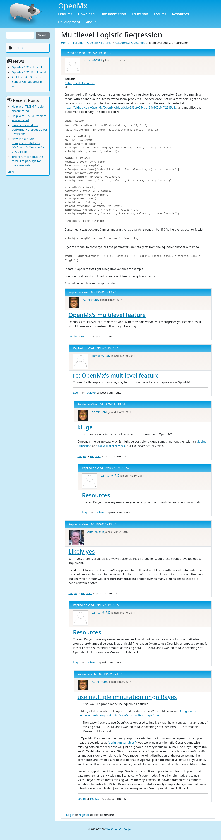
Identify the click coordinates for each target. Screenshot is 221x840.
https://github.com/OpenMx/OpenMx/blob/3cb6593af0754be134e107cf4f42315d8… (121, 107)
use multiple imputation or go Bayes (127, 697)
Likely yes (82, 551)
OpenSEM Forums (99, 43)
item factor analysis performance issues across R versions (29, 129)
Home (65, 43)
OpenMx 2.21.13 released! (29, 72)
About (91, 22)
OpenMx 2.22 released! (27, 67)
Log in (73, 336)
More (11, 172)
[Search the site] (20, 35)
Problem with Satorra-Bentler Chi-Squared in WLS (27, 81)
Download (86, 13)
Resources (180, 13)
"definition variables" (122, 743)
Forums (160, 13)
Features (65, 13)
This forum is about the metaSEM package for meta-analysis (27, 161)
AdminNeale (95, 532)
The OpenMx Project (119, 829)
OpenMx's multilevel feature (107, 315)
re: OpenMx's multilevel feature (116, 375)
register (86, 336)
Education (140, 13)
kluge (85, 427)
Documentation (113, 13)
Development (69, 22)
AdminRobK (91, 300)
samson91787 (93, 60)
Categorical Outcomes (130, 43)
